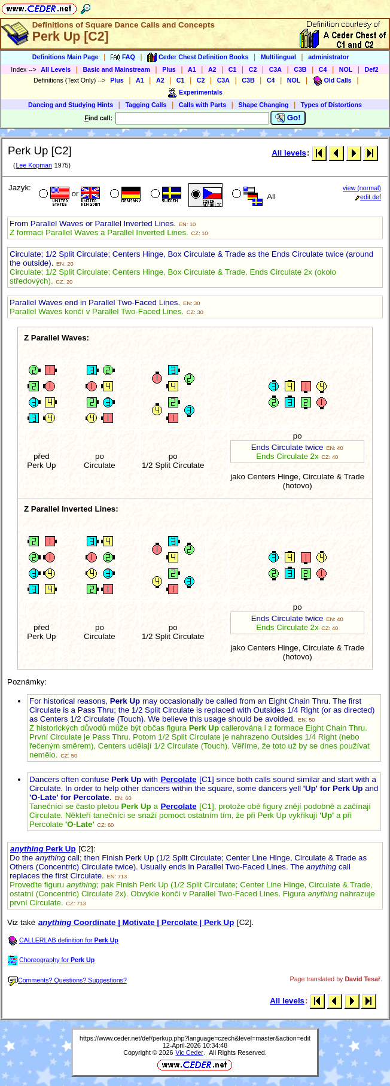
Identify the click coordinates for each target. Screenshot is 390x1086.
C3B (300, 69)
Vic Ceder (189, 1052)
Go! (288, 118)
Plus (169, 69)
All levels (289, 152)
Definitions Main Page (65, 56)
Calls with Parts (202, 104)
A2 (212, 69)
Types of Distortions (331, 104)
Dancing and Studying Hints (70, 104)
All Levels (56, 69)
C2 (253, 69)
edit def (368, 196)
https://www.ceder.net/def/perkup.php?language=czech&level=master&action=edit (195, 1038)
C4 (323, 69)
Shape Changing (263, 104)
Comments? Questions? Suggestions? (67, 980)
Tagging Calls (145, 104)
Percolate (179, 779)
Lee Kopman (33, 165)
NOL (346, 69)
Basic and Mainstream (116, 69)
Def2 (372, 69)
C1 (232, 69)
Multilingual (278, 56)
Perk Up (43, 848)
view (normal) (362, 187)
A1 (192, 69)
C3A (275, 69)
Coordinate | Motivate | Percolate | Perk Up (136, 922)
